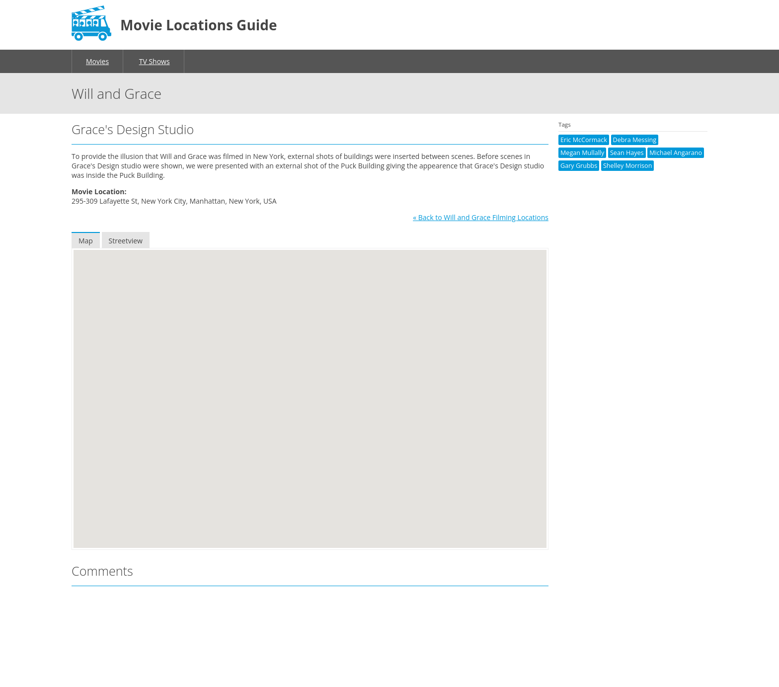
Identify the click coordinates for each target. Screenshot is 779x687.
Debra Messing (634, 140)
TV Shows (154, 61)
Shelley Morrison (627, 165)
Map (85, 240)
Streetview (126, 240)
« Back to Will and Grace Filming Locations (480, 217)
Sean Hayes (627, 153)
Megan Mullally (582, 153)
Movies (97, 61)
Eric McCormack (583, 140)
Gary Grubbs (578, 165)
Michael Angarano (675, 153)
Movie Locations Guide (198, 24)
